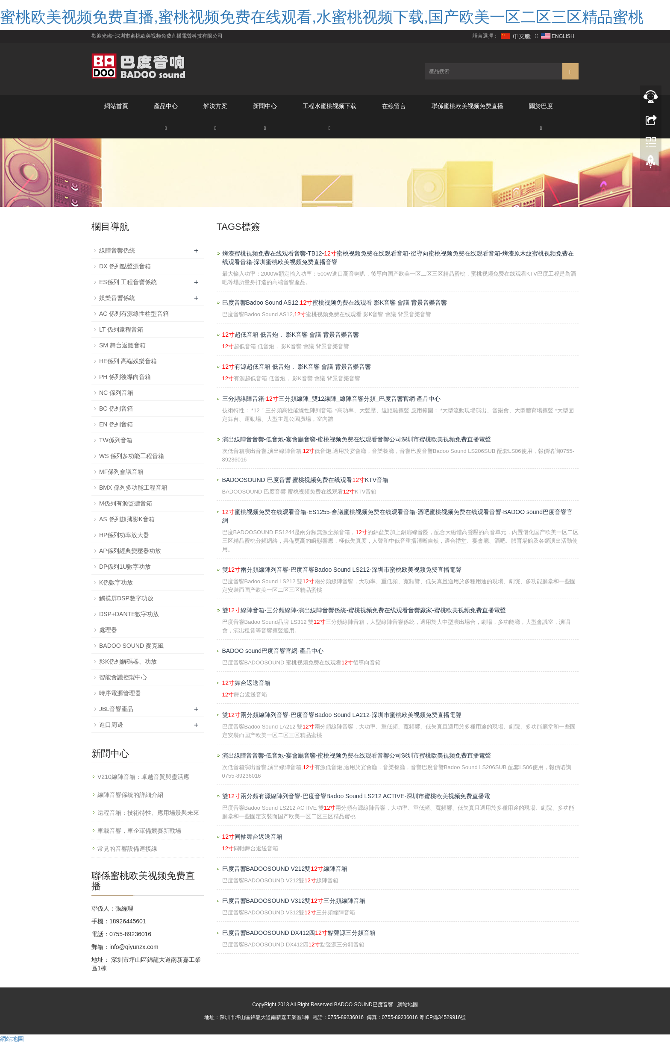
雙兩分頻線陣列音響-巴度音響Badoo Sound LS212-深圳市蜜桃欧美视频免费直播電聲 (341, 569)
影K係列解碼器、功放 (128, 661)
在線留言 (394, 106)
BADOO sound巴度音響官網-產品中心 (272, 650)
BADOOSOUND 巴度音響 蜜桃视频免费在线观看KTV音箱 (305, 479)
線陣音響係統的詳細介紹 (130, 794)
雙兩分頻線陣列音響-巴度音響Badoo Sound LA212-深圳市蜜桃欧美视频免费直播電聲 (341, 714)
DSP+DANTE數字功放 (129, 614)
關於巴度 (541, 106)
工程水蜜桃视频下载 (329, 106)
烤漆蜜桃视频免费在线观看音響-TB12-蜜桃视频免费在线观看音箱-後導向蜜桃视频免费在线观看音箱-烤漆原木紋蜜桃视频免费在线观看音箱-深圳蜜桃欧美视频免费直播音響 (398, 257)
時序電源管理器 (120, 693)
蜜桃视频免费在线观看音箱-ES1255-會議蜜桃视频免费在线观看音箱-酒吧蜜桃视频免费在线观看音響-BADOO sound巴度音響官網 (397, 516)
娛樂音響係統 (117, 297)
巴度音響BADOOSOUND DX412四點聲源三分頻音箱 (299, 932)
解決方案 (215, 106)
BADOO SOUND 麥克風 (131, 645)
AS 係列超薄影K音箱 (127, 519)
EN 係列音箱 (116, 424)
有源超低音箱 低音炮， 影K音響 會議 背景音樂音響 (296, 366)
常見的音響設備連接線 (127, 848)
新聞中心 (265, 106)
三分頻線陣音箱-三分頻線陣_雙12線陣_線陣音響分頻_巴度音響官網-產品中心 (331, 398)
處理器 (108, 629)
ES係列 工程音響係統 (128, 282)
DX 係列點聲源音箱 (125, 266)
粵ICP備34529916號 (442, 1017)
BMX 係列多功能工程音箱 (133, 487)
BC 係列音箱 (116, 408)
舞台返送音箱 (246, 682)
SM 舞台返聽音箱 (122, 345)
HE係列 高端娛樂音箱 (128, 361)
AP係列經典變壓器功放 (130, 550)
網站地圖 (407, 1005)
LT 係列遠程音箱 (121, 329)
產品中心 (166, 106)
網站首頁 (116, 106)
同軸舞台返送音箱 (252, 836)
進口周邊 (111, 724)
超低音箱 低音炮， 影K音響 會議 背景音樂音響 (290, 334)
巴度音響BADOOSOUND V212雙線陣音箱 (284, 868)
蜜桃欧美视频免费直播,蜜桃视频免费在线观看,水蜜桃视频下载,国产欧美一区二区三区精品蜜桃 (322, 17)
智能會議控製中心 (123, 677)
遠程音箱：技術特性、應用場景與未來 (148, 812)
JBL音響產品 (116, 708)
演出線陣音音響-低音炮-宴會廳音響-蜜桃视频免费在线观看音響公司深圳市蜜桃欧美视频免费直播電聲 (356, 439)
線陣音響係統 (117, 250)
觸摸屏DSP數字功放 (126, 598)
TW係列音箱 (115, 440)
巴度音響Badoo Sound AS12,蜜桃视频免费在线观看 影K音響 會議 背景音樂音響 (334, 302)
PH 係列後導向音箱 (125, 376)
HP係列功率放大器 (124, 535)
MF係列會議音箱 (121, 471)
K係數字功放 (116, 582)
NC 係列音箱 (116, 392)
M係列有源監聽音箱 (125, 503)
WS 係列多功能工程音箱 (131, 455)
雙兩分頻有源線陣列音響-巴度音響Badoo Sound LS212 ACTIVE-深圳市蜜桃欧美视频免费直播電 (356, 796)
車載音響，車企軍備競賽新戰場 (139, 830)
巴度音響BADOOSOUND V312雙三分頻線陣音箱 (293, 900)
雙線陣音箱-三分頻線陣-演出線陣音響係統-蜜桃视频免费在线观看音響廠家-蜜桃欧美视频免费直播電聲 (364, 610)
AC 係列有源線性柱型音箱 (134, 313)
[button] (166, 127)
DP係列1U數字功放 (125, 566)
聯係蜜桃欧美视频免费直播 (467, 106)
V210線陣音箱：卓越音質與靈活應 (143, 776)
